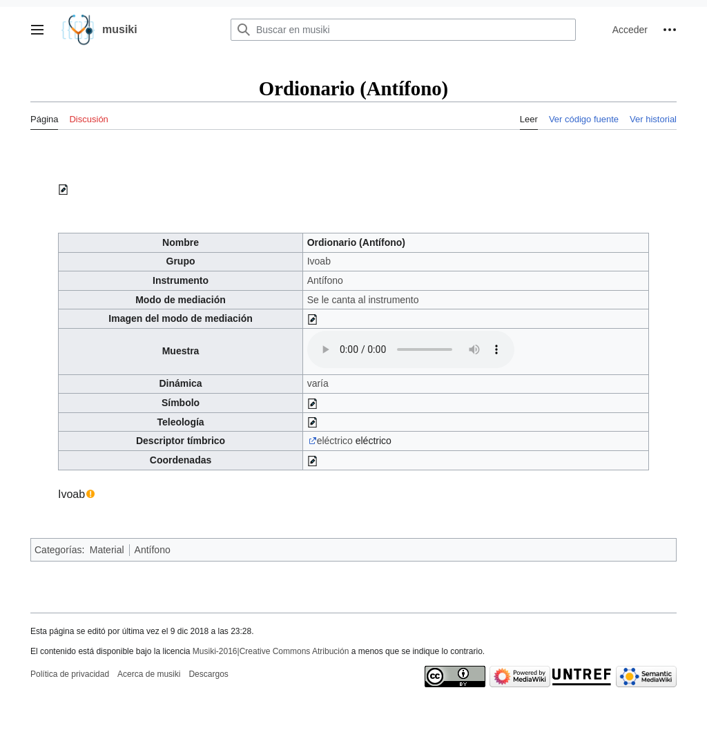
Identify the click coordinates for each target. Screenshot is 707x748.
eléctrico (335, 440)
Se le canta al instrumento (363, 299)
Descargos (208, 674)
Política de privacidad (69, 674)
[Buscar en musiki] (403, 30)
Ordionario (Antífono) (356, 242)
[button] (37, 30)
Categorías (58, 549)
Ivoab (319, 261)
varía (318, 383)
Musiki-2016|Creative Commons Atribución (271, 651)
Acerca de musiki (148, 674)
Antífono (325, 280)
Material (107, 549)
